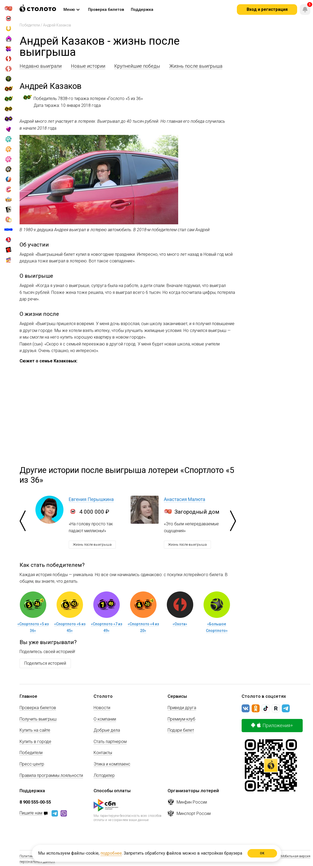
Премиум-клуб (181, 719)
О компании (105, 719)
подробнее (111, 853)
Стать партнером (110, 741)
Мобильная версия (295, 856)
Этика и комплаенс (112, 764)
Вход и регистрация (267, 9)
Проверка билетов (38, 707)
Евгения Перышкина (91, 499)
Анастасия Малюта (184, 499)
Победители (30, 25)
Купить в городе (35, 741)
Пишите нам (31, 813)
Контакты (103, 752)
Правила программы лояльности (51, 775)
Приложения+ (272, 725)
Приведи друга (182, 707)
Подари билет (181, 730)
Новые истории (88, 66)
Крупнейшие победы (137, 66)
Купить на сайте (35, 730)
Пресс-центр (32, 764)
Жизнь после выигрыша (195, 66)
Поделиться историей (45, 663)
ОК (262, 853)
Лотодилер (104, 775)
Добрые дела (107, 730)
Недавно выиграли (41, 66)
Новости (102, 707)
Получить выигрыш (38, 719)
